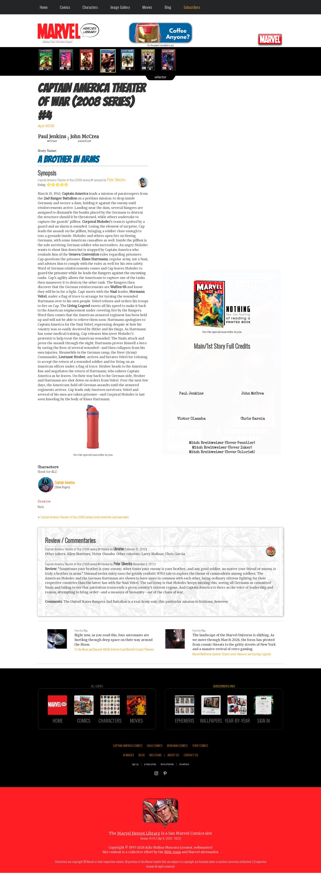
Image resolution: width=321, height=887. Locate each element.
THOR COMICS (200, 762)
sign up (135, 781)
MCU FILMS (155, 771)
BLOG (142, 771)
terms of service (167, 781)
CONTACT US (191, 771)
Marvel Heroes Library (138, 850)
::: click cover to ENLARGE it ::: (221, 271)
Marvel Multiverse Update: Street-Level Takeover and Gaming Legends (231, 654)
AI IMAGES (128, 771)
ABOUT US (173, 771)
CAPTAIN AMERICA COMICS (127, 762)
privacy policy (150, 781)
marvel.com (184, 781)
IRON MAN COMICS (177, 762)
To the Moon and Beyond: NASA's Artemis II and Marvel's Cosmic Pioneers (114, 649)
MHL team (172, 869)
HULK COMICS (154, 762)
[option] (48, 59)
